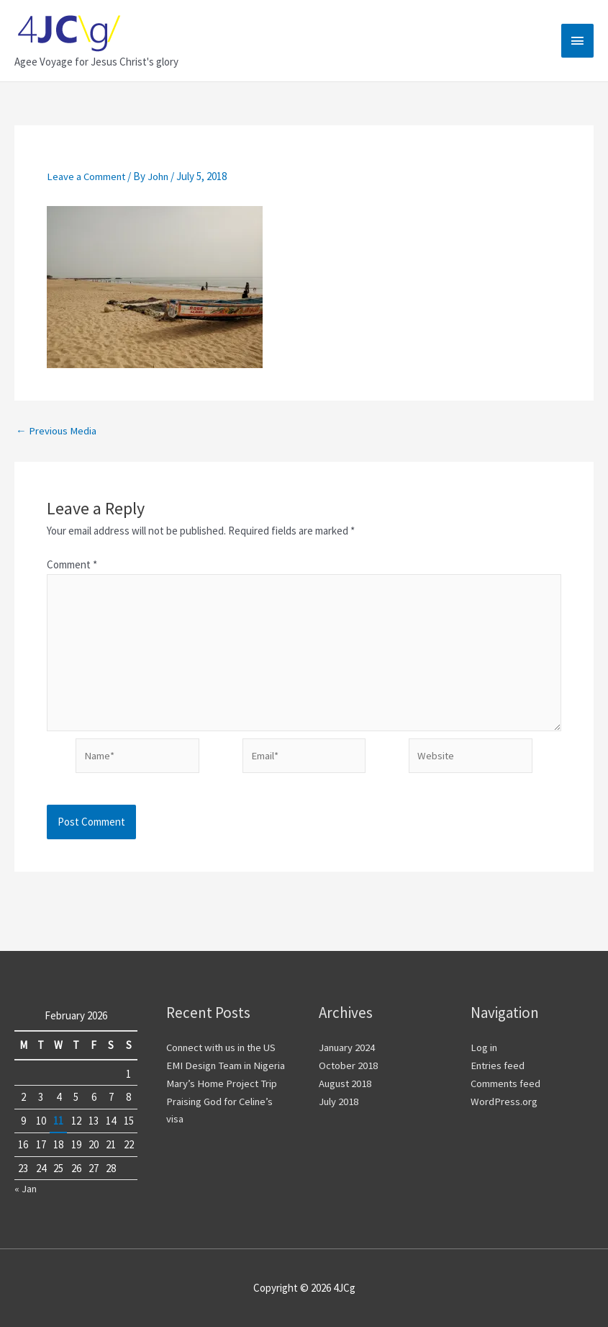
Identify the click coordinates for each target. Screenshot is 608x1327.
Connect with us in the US (224, 1048)
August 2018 (346, 1083)
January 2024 (347, 1048)
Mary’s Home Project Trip (222, 1083)
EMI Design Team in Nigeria (226, 1065)
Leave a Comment (87, 176)
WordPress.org (504, 1101)
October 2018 (348, 1065)
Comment (72, 564)
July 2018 (339, 1101)
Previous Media (56, 429)
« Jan (25, 1189)
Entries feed (499, 1065)
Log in (484, 1048)
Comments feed (507, 1083)
